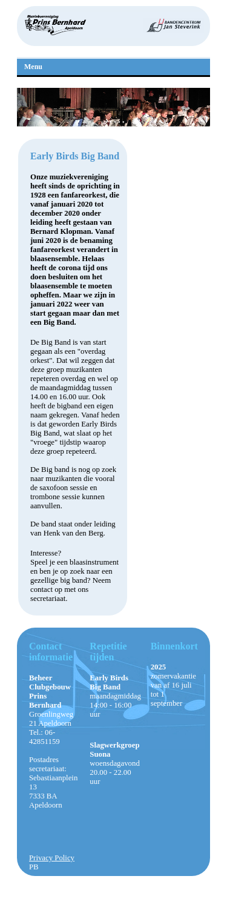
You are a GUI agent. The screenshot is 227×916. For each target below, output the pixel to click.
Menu (33, 66)
